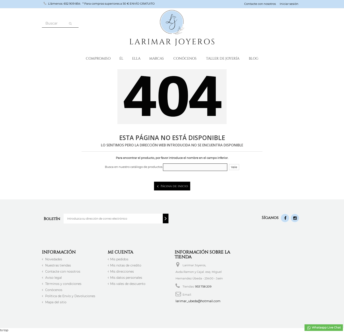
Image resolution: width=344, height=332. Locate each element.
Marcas (156, 58)
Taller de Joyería (222, 58)
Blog (253, 58)
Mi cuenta (120, 251)
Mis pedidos (119, 259)
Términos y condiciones (62, 284)
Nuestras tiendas (57, 265)
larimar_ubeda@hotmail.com (198, 301)
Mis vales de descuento (127, 284)
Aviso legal (53, 278)
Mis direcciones (122, 271)
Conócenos (185, 58)
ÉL (121, 58)
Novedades (53, 259)
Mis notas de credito (125, 265)
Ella (136, 58)
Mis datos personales (126, 278)
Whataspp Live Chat (324, 328)
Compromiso (98, 58)
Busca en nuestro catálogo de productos (133, 167)
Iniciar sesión (289, 3)
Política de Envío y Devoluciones (69, 296)
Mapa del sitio (55, 302)
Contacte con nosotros (260, 3)
